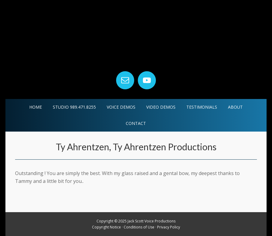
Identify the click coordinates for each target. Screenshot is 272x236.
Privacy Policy (168, 227)
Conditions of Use (139, 227)
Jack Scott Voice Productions (136, 36)
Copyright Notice (106, 227)
